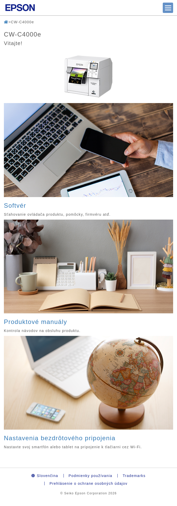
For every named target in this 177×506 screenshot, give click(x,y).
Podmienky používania (90, 476)
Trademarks (134, 476)
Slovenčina (44, 476)
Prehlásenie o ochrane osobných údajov (88, 483)
